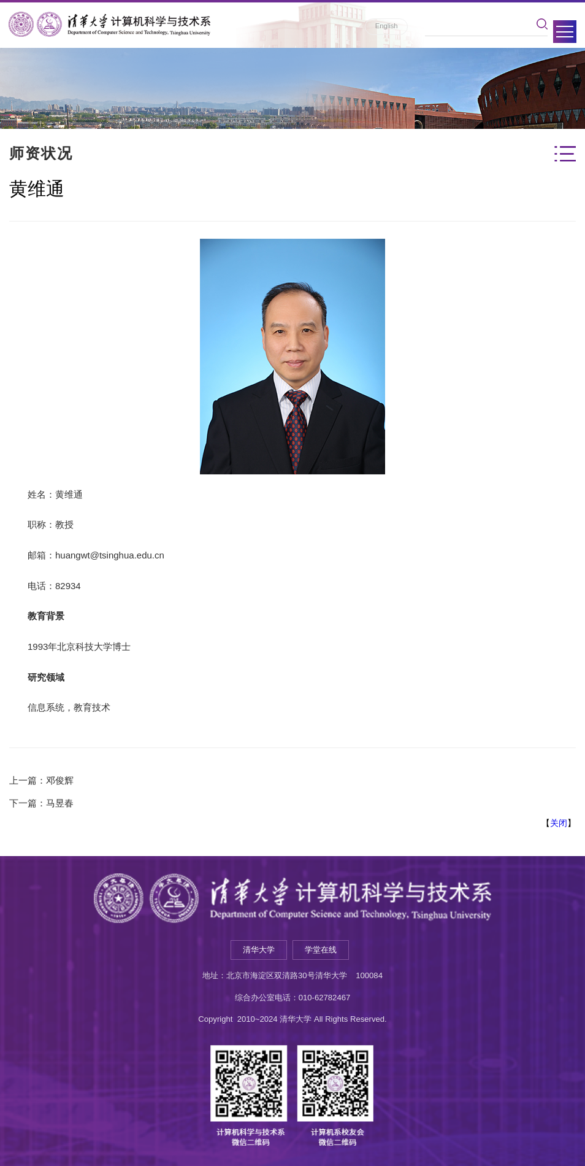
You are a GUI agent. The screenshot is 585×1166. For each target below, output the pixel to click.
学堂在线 (321, 949)
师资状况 (41, 153)
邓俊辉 (60, 780)
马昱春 (60, 803)
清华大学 (259, 949)
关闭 (558, 823)
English (386, 25)
